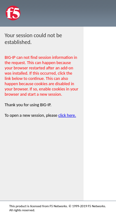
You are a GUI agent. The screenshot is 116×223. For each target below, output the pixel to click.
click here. (67, 115)
